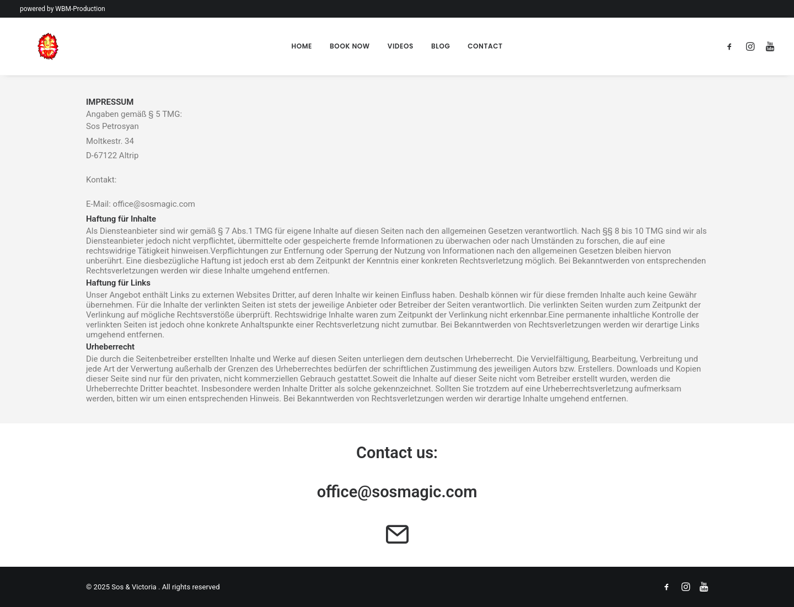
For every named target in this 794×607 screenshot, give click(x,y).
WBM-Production (80, 9)
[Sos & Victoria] (31, 46)
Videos (401, 46)
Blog (440, 46)
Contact (485, 46)
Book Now (350, 46)
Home (301, 46)
